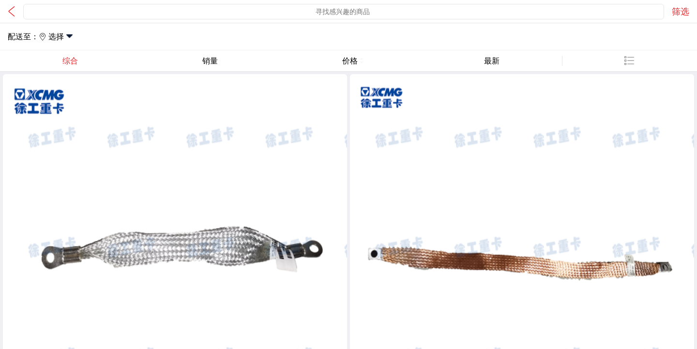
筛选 (680, 11)
